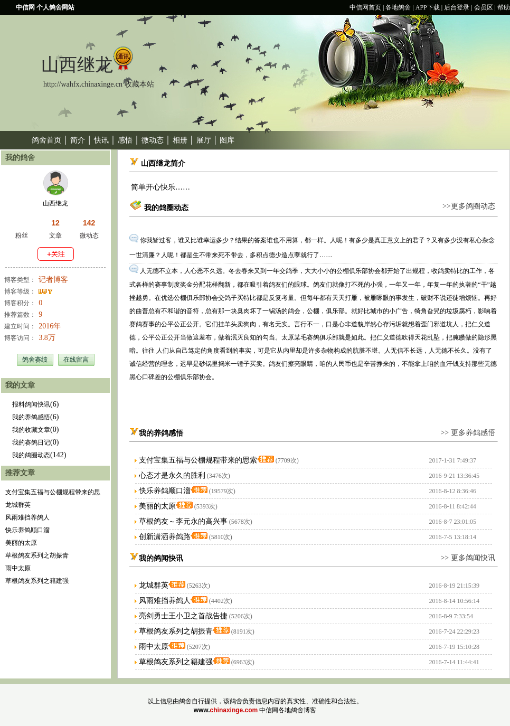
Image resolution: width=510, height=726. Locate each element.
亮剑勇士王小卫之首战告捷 (183, 616)
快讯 (101, 140)
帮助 (503, 7)
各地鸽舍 (398, 7)
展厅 (203, 140)
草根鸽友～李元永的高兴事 (183, 521)
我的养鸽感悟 (31, 417)
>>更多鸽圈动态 (468, 206)
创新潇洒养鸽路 (165, 537)
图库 (227, 140)
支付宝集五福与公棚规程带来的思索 (198, 460)
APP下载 (427, 7)
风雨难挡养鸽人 (27, 517)
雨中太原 (18, 568)
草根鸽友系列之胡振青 (37, 555)
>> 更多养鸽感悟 (467, 433)
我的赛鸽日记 (31, 442)
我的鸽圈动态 (31, 455)
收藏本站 (139, 84)
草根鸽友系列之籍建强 (37, 580)
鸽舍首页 (46, 140)
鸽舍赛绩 (35, 359)
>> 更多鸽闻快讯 (467, 558)
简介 (77, 140)
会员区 (483, 7)
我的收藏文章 (31, 429)
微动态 (152, 140)
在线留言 (76, 359)
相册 (180, 140)
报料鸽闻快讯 (31, 404)
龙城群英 (18, 504)
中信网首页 (365, 7)
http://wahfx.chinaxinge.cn (82, 84)
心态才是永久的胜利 (172, 475)
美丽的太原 (21, 542)
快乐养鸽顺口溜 (27, 530)
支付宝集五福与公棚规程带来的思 (52, 492)
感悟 (125, 140)
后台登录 (456, 7)
